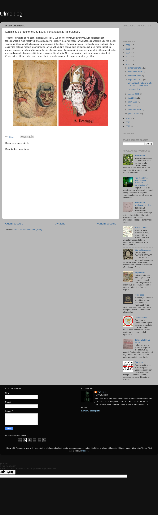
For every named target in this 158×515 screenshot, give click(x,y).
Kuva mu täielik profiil (90, 411)
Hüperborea (140, 272)
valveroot (101, 392)
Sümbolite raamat (142, 250)
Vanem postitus (106, 223)
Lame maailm (134, 89)
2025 (128, 49)
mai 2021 (132, 106)
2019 (128, 122)
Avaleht (60, 223)
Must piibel (139, 295)
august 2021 (134, 94)
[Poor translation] (11, 472)
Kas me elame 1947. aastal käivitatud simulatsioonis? (141, 181)
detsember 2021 (135, 68)
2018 (128, 126)
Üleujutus (139, 362)
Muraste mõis (141, 227)
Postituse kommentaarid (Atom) (28, 229)
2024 (128, 53)
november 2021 (135, 72)
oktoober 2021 (134, 76)
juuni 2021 (133, 102)
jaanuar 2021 (134, 113)
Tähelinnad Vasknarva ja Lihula (143, 204)
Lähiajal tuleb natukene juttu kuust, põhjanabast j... (140, 84)
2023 (128, 57)
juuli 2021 (132, 98)
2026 (128, 45)
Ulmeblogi (12, 14)
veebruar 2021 (135, 110)
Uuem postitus (14, 223)
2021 (128, 64)
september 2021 (135, 79)
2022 (128, 61)
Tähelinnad (140, 155)
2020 (128, 118)
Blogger (84, 451)
